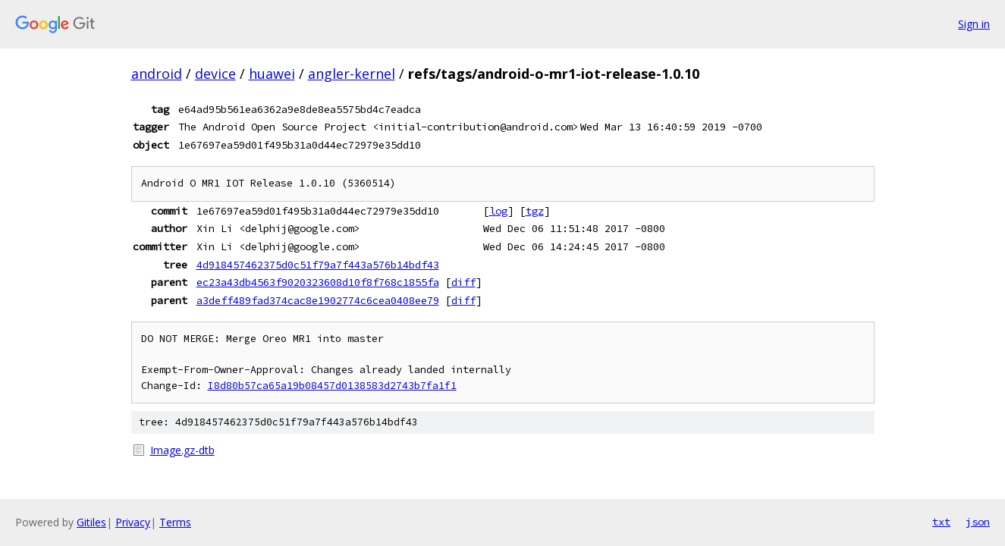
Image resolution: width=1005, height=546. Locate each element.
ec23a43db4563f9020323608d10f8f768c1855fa (317, 282)
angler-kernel (351, 73)
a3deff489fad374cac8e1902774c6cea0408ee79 (317, 300)
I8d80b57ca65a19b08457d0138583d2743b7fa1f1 (332, 385)
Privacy (132, 522)
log (498, 211)
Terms (175, 522)
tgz (535, 211)
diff (463, 282)
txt (941, 522)
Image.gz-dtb (182, 450)
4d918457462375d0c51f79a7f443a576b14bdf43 (317, 264)
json (978, 522)
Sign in (974, 24)
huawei (272, 73)
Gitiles (91, 522)
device (215, 73)
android (156, 73)
